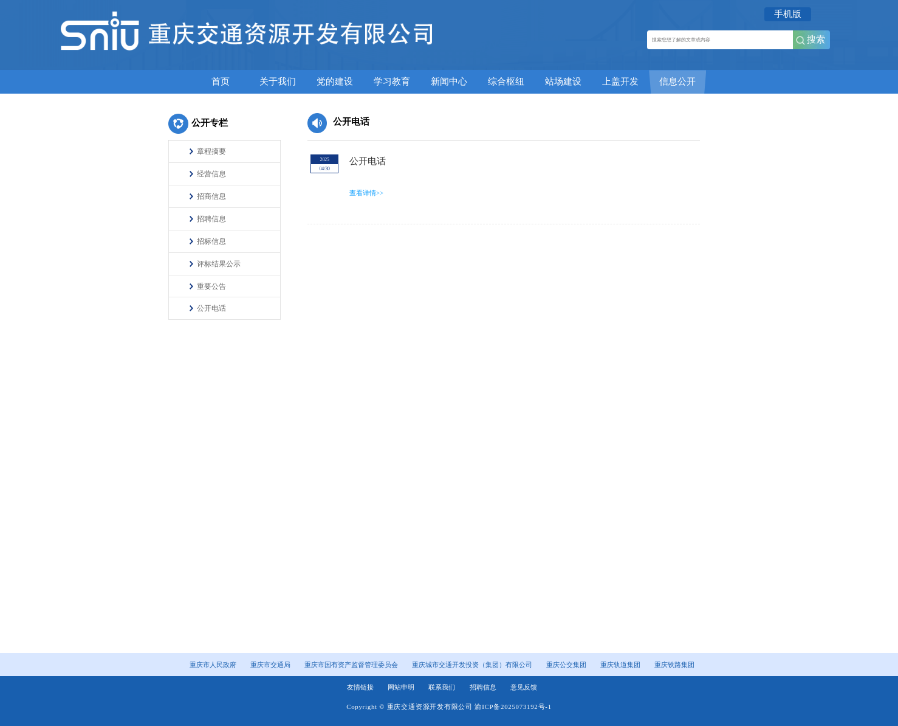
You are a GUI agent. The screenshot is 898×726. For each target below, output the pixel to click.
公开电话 (211, 308)
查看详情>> (366, 192)
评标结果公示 (219, 264)
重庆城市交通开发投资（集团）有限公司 (472, 664)
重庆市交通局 (270, 664)
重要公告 (211, 286)
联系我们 (441, 687)
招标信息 (211, 241)
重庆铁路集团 (674, 664)
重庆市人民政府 (213, 664)
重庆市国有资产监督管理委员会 (351, 664)
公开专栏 (209, 122)
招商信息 (211, 196)
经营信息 (211, 174)
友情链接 (360, 687)
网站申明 (401, 687)
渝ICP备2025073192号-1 (513, 706)
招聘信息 (211, 219)
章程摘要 (211, 151)
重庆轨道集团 (620, 664)
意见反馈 (523, 687)
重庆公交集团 (566, 664)
